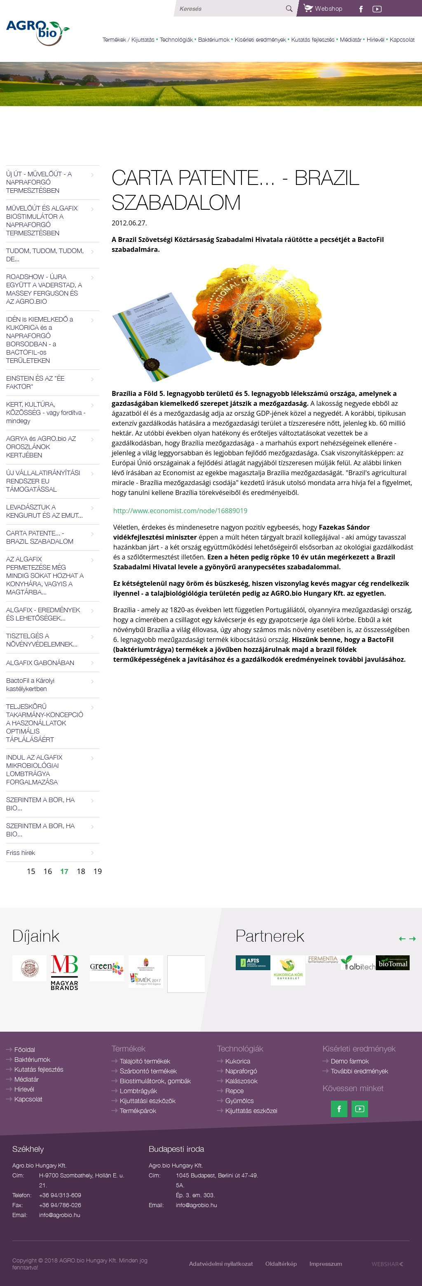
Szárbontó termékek (148, 1071)
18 (81, 871)
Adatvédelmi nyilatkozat (221, 1263)
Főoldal (24, 1049)
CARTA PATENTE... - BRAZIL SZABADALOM (39, 537)
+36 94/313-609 (60, 1194)
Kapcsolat (402, 39)
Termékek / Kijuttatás (129, 39)
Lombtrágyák (138, 1090)
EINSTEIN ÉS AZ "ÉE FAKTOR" (35, 382)
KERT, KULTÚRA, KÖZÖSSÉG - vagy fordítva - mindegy (46, 412)
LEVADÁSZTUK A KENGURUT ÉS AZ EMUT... (44, 511)
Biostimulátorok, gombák (155, 1081)
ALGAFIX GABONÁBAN (40, 662)
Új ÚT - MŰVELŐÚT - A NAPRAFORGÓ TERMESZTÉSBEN (39, 182)
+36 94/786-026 (60, 1204)
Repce (234, 1090)
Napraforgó (241, 1071)
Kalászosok (241, 1081)
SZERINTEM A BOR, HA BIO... (40, 804)
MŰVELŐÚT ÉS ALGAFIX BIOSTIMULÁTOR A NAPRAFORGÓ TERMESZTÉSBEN (41, 220)
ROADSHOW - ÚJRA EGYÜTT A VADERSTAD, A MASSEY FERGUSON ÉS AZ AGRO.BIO (44, 289)
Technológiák (176, 39)
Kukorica (237, 1061)
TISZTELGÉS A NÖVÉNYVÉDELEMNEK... (41, 640)
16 (48, 871)
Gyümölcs (239, 1100)
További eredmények (359, 1071)
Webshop (323, 8)
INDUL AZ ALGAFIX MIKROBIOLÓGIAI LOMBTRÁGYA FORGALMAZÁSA (34, 769)
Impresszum (325, 1263)
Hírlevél (375, 39)
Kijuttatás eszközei (251, 1110)
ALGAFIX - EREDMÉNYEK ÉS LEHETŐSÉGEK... (43, 614)
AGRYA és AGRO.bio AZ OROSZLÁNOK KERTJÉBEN (41, 447)
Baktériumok (214, 39)
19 (98, 871)
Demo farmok (350, 1061)
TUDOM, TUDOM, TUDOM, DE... (45, 255)
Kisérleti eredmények (260, 39)
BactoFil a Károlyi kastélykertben (30, 684)
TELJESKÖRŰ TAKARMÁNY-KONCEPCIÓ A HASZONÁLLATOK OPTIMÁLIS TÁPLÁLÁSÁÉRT (44, 723)
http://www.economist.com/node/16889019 (180, 510)
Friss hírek (20, 852)
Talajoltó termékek (145, 1061)
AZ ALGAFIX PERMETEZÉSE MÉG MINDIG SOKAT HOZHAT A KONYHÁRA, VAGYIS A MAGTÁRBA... (45, 575)
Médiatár (350, 39)
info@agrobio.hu (59, 1214)
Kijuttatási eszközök (148, 1100)
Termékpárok (138, 1110)
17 (64, 871)
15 (31, 871)
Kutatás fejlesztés (313, 39)
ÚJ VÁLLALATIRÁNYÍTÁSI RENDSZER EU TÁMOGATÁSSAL (43, 481)
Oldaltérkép (281, 1263)
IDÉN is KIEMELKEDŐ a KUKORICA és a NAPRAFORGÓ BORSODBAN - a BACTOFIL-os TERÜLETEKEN (39, 339)
